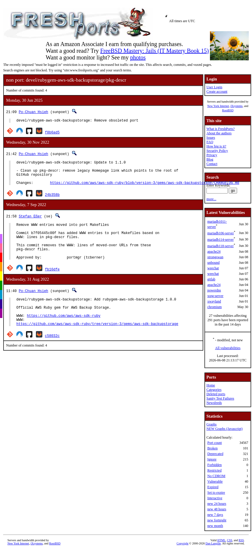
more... (211, 199)
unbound (213, 263)
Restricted (214, 470)
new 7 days (215, 515)
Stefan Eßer (30, 222)
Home (210, 385)
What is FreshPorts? (220, 129)
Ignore (211, 459)
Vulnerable (215, 481)
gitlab (211, 279)
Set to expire (216, 493)
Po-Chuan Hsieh (33, 111)
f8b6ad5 (52, 133)
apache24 (213, 251)
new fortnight (216, 520)
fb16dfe (52, 283)
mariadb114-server (220, 240)
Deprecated (215, 454)
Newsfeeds (214, 403)
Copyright (183, 543)
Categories (213, 390)
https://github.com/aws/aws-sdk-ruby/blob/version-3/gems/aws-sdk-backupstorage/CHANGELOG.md (144, 188)
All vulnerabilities (228, 348)
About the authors (219, 133)
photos (137, 57)
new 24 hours (216, 504)
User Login (214, 87)
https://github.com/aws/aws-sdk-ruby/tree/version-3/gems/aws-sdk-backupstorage (97, 343)
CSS (229, 540)
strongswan (215, 257)
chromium (214, 307)
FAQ (209, 142)
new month (215, 526)
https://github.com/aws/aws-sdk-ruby (63, 333)
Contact (211, 164)
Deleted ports (215, 394)
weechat (213, 268)
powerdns (214, 290)
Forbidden (214, 465)
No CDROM (216, 476)
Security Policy (217, 151)
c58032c (52, 355)
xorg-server (215, 296)
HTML (221, 540)
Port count (214, 443)
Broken (212, 448)
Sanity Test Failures (220, 398)
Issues (210, 138)
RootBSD (228, 110)
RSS (241, 540)
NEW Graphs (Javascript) (224, 429)
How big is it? (216, 146)
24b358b (52, 200)
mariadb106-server (220, 233)
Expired (212, 487)
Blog (209, 159)
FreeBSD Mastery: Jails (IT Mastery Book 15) (154, 51)
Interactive (214, 498)
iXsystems (236, 106)
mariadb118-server (220, 246)
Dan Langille (213, 543)
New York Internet (218, 106)
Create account (216, 91)
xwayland (214, 301)
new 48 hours (216, 509)
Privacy (211, 155)
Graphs (211, 424)
